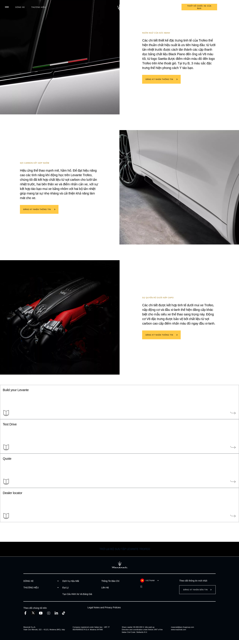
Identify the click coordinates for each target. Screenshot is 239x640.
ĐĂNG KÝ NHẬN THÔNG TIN (159, 79)
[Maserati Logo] (119, 7)
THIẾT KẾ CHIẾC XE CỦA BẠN (199, 7)
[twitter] (33, 613)
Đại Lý (65, 587)
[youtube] (41, 613)
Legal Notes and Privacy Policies (104, 607)
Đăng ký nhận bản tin (195, 590)
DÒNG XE (20, 7)
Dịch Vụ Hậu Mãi (70, 581)
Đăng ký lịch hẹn (166, 7)
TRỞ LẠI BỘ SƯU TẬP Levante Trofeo (124, 549)
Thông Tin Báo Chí (110, 581)
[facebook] (25, 613)
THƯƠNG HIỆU (38, 7)
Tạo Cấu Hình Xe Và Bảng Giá (77, 594)
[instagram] (48, 613)
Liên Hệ (105, 587)
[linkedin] (56, 613)
